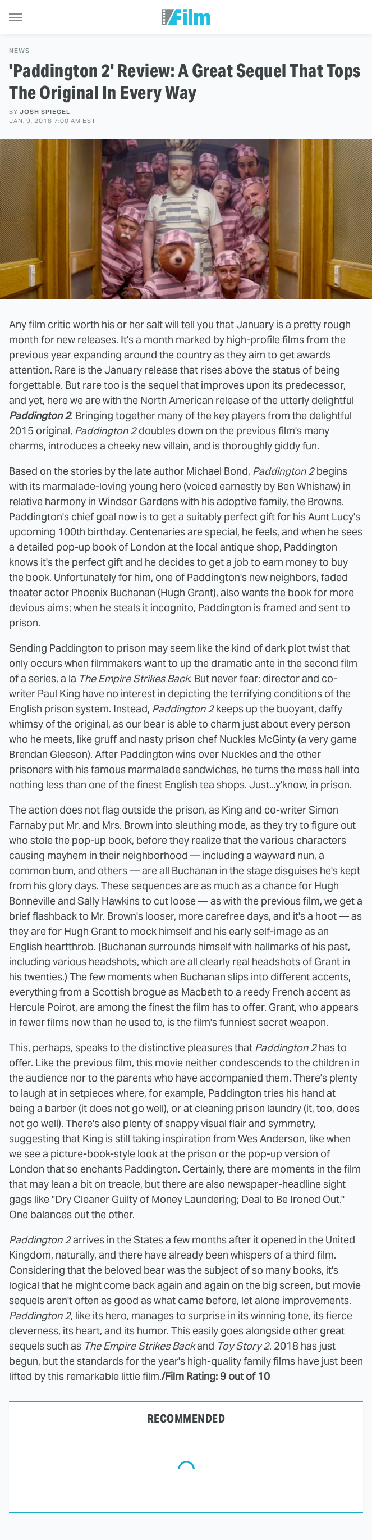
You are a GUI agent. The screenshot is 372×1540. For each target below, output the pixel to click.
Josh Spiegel (45, 112)
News (19, 50)
